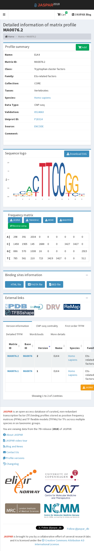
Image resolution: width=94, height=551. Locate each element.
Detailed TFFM (14, 334)
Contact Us (11, 452)
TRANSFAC (32, 220)
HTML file (14, 284)
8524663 (39, 112)
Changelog (11, 464)
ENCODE (39, 126)
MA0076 (27, 356)
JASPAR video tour (15, 440)
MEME (49, 220)
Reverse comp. (18, 225)
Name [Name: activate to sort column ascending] (58, 348)
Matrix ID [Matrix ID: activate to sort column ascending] (13, 346)
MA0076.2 (13, 356)
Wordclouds (37, 334)
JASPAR (15, 220)
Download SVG (77, 154)
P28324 (38, 119)
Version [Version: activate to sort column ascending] (43, 348)
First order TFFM (74, 326)
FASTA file (35, 284)
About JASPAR (13, 434)
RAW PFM (65, 220)
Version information (17, 326)
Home (9, 36)
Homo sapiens (42, 97)
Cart (62, 13)
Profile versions (13, 458)
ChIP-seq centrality (47, 326)
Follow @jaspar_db (78, 528)
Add (82, 47)
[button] (4, 15)
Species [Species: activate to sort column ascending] (75, 348)
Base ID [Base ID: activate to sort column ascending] (28, 346)
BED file (55, 284)
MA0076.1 (13, 371)
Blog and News (13, 446)
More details (58, 334)
